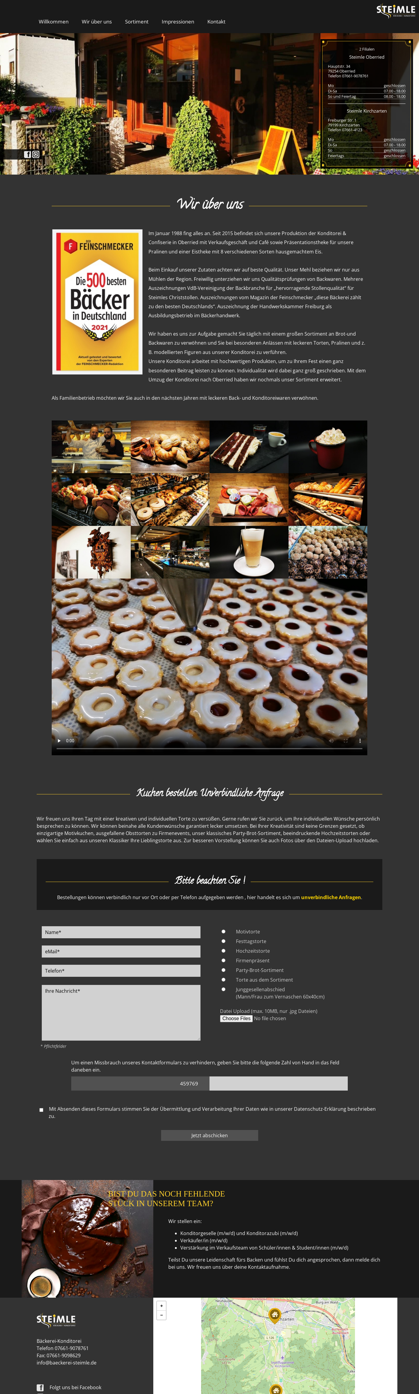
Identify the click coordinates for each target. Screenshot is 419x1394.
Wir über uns (97, 21)
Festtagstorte (251, 941)
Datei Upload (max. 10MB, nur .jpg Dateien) (268, 1011)
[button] (274, 1316)
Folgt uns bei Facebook (69, 1387)
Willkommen (54, 21)
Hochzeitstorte (253, 951)
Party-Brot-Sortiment (260, 970)
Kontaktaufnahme (268, 1267)
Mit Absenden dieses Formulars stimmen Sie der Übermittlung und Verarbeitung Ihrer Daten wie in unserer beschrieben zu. (207, 1112)
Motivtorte (248, 931)
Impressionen (178, 21)
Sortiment (136, 21)
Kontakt (216, 21)
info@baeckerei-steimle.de (66, 1362)
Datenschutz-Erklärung (320, 1109)
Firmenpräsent (253, 960)
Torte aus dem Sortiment (264, 979)
